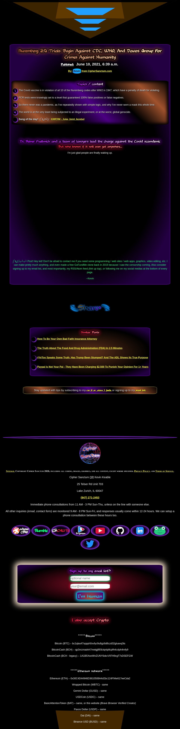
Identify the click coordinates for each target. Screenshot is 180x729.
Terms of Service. (164, 471)
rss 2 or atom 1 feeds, (98, 390)
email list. (141, 390)
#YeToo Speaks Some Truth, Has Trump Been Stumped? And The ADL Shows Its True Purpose (92, 357)
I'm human (90, 595)
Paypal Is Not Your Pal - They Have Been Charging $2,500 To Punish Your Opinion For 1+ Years (92, 366)
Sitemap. (10, 471)
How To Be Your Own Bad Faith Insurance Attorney (67, 338)
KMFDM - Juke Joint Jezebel (68, 119)
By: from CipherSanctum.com (90, 71)
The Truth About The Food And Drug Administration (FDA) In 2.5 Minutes (79, 348)
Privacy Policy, (142, 471)
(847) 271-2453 (90, 497)
